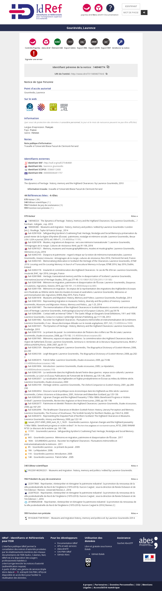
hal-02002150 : (35, 384)
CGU (138, 584)
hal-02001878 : (35, 242)
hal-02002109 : (35, 372)
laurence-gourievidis (53, 166)
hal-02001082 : (35, 319)
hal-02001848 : (35, 282)
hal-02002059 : (35, 397)
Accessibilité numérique (107, 587)
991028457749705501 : (39, 518)
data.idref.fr (63, 548)
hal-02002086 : (35, 313)
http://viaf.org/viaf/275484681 (58, 162)
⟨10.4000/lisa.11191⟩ (71, 239)
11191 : (32, 431)
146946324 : (34, 220)
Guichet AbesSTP (125, 543)
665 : (31, 437)
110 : (31, 453)
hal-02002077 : (35, 403)
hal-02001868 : (35, 276)
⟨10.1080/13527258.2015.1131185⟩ (95, 279)
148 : (31, 457)
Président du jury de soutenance (43, 205)
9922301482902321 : (38, 470)
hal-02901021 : (35, 248)
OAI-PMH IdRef (64, 551)
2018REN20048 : (36, 501)
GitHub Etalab (98, 554)
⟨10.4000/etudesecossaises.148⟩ (39, 363)
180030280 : (34, 227)
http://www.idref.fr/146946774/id (87, 73)
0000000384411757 (53, 172)
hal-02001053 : (35, 301)
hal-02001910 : (35, 332)
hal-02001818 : (35, 297)
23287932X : (34, 492)
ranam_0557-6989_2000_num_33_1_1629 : (48, 422)
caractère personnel (70, 122)
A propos (87, 584)
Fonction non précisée (38, 208)
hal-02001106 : (35, 288)
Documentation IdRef (67, 543)
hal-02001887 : (35, 307)
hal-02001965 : (35, 338)
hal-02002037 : (35, 378)
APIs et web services (66, 546)
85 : (30, 447)
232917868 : (34, 483)
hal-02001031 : (35, 326)
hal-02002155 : (35, 254)
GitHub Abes (63, 554)
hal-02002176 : (35, 270)
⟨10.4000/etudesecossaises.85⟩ (87, 335)
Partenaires (101, 584)
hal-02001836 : (35, 366)
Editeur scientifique (37, 202)
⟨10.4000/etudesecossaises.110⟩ (39, 369)
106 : (31, 450)
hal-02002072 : (35, 416)
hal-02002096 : (35, 409)
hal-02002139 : (35, 347)
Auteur (31, 199)
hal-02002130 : (35, 353)
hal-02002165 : (35, 261)
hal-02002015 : (35, 360)
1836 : (31, 440)
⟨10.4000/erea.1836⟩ (123, 323)
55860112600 (54, 169)
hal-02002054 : (35, 391)
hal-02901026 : (35, 233)
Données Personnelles (122, 584)
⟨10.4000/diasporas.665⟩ (85, 285)
